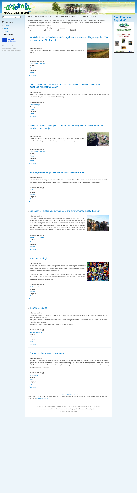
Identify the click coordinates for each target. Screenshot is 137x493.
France (32, 379)
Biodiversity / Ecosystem (37, 190)
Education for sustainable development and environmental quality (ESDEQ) (65, 211)
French (32, 384)
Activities (117, 2)
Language (63, 28)
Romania (32, 194)
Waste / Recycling (35, 287)
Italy (31, 336)
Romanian (33, 199)
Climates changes (35, 104)
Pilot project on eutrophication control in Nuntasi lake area (57, 172)
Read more (32, 75)
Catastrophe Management (37, 63)
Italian (31, 341)
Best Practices (128, 2)
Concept (99, 2)
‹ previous (69, 394)
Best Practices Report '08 (123, 19)
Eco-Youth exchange (36, 332)
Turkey (32, 68)
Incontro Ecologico (38, 308)
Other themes (34, 375)
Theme (30, 28)
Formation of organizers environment (47, 353)
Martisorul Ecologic (39, 258)
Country (49, 28)
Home (29, 11)
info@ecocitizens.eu (42, 398)
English (32, 72)
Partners (108, 2)
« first (62, 394)
